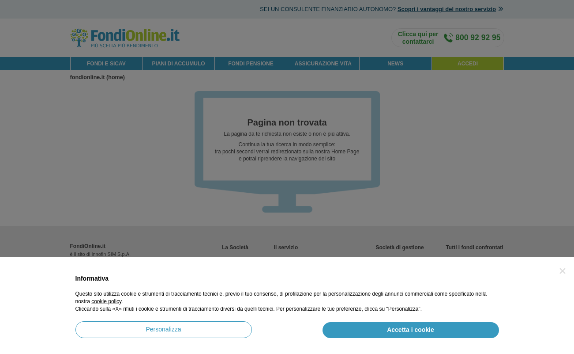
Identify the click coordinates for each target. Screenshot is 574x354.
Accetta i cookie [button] (410, 329)
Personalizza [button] (163, 329)
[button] (562, 271)
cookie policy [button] (106, 301)
